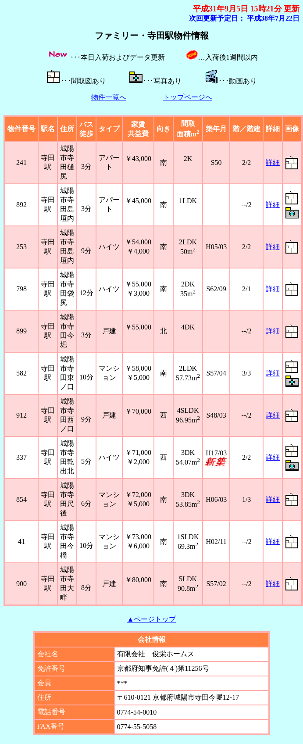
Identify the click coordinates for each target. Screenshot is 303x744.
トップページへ (187, 97)
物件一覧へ (108, 97)
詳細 (273, 162)
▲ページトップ (151, 619)
